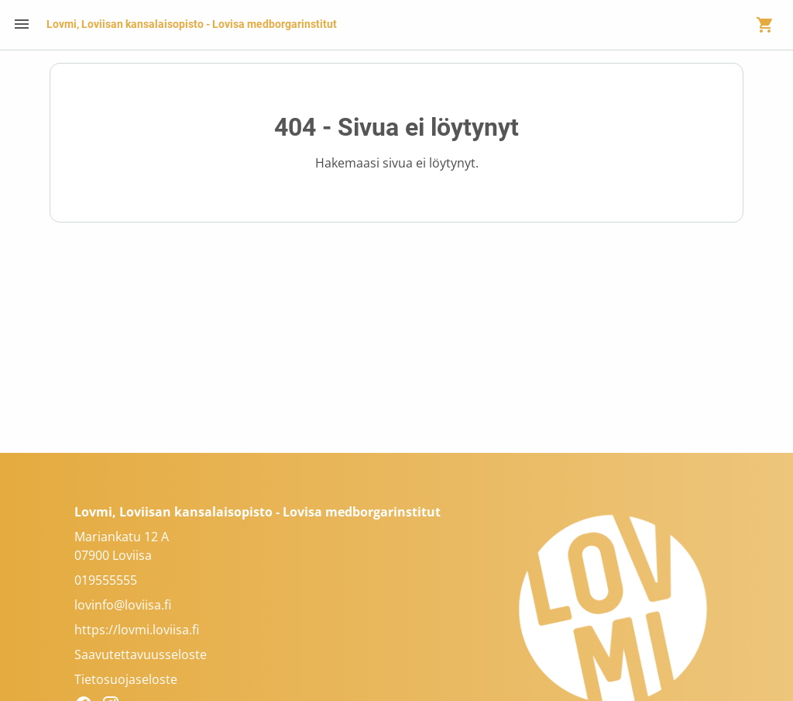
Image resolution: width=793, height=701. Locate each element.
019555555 (105, 580)
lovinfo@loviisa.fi (122, 604)
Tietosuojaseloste (125, 679)
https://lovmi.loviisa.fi (136, 629)
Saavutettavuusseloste (140, 654)
